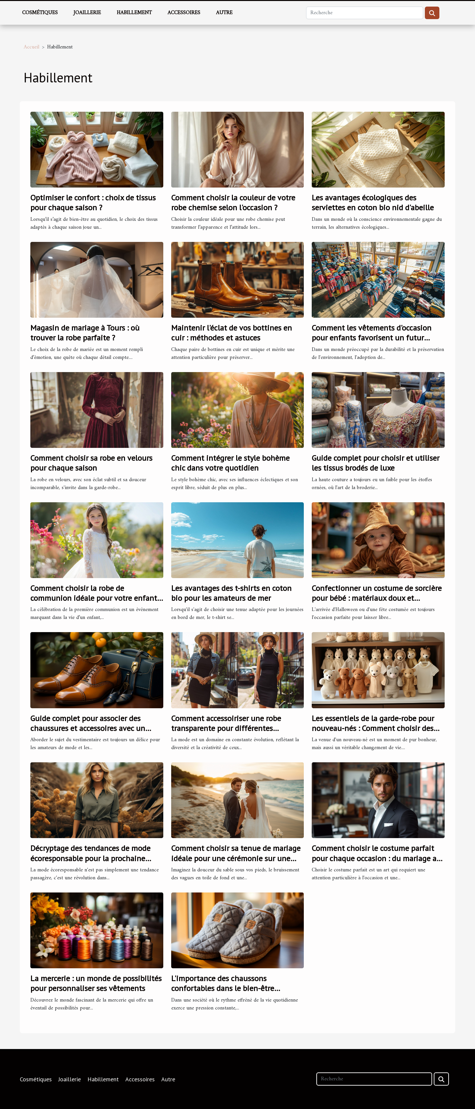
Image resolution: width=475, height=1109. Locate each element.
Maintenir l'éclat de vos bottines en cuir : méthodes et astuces (231, 333)
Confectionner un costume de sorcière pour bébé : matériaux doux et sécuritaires (377, 598)
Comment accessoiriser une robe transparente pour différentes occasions (226, 728)
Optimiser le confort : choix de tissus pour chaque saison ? (93, 202)
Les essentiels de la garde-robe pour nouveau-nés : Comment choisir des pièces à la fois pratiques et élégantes (376, 728)
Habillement (134, 12)
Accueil (31, 47)
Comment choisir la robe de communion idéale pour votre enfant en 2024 (93, 598)
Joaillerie (87, 12)
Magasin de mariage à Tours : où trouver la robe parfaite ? (85, 333)
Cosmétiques (40, 12)
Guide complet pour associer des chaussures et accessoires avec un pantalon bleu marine (87, 728)
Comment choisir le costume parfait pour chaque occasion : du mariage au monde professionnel (376, 858)
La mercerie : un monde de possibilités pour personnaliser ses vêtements (96, 983)
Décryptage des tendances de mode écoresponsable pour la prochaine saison (90, 858)
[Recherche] (364, 13)
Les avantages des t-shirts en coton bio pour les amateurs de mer (231, 593)
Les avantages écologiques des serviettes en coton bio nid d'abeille (373, 202)
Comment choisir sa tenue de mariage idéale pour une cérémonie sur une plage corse (236, 858)
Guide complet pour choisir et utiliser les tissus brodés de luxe (375, 463)
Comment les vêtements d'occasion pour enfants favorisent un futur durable (371, 338)
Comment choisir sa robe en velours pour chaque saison (91, 463)
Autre (224, 12)
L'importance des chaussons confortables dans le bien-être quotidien (222, 988)
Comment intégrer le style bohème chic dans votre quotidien (230, 463)
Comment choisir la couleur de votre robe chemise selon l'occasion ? (233, 202)
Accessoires (184, 12)
